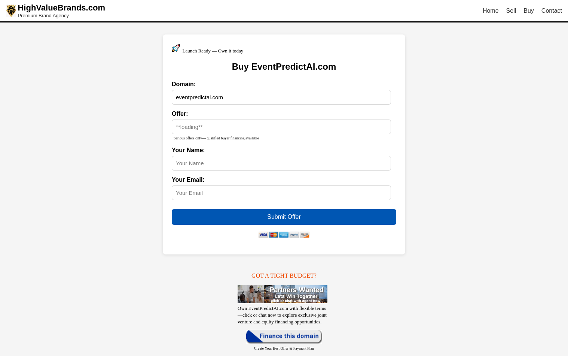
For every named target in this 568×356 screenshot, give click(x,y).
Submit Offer (284, 217)
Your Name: (188, 150)
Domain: (184, 84)
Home (491, 10)
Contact (551, 10)
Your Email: (188, 180)
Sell (511, 10)
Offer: (180, 114)
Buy (528, 10)
